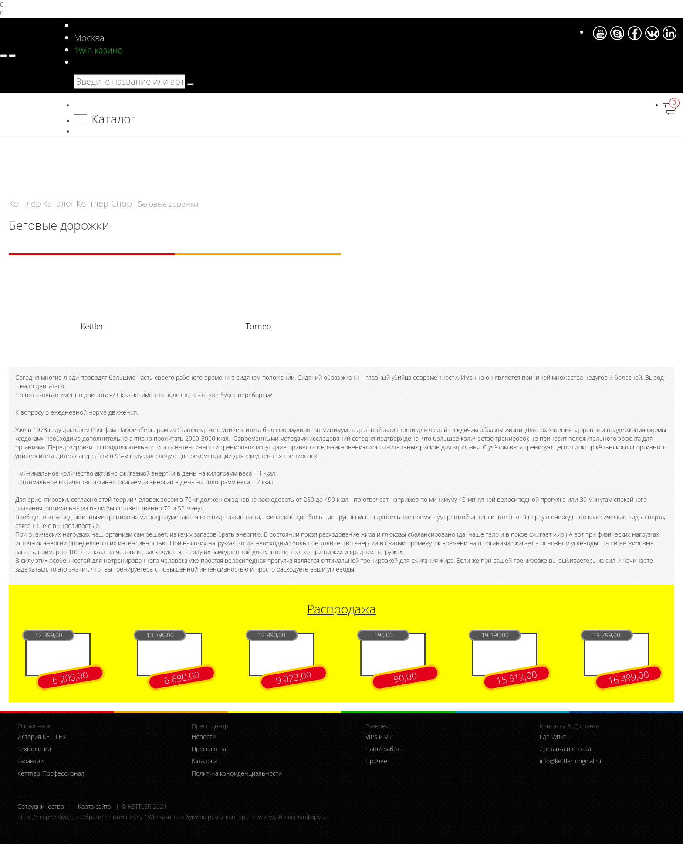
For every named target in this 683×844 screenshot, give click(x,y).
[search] (190, 84)
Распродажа (341, 608)
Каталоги (204, 761)
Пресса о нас (210, 749)
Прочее (376, 761)
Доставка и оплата (565, 749)
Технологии (34, 749)
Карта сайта (94, 806)
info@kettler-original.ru (570, 761)
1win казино (98, 50)
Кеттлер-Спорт (106, 203)
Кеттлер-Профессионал (51, 773)
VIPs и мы (378, 736)
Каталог (113, 118)
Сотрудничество (40, 806)
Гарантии (30, 761)
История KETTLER (41, 736)
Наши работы (384, 749)
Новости (204, 736)
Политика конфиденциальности (237, 773)
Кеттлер (25, 203)
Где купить (555, 736)
